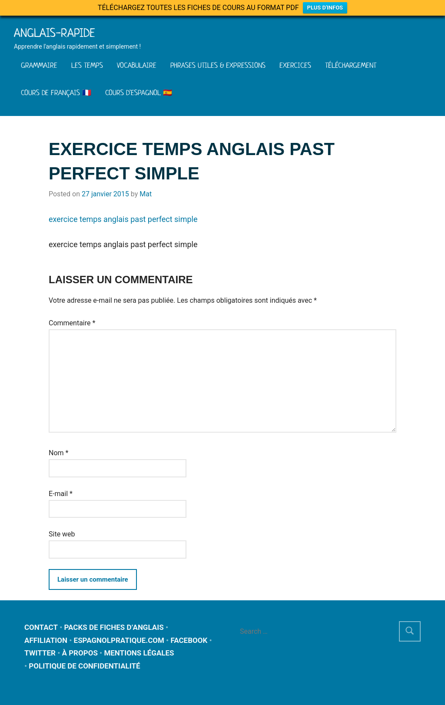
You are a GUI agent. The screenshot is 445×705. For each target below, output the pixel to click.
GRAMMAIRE (39, 65)
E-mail (61, 494)
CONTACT (41, 627)
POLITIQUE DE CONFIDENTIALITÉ (84, 666)
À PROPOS (79, 653)
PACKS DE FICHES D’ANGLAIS (114, 627)
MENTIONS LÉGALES (139, 653)
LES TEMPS (87, 65)
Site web (62, 534)
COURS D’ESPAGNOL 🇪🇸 (138, 92)
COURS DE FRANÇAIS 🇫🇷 (56, 92)
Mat (145, 194)
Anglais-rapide (54, 32)
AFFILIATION (45, 640)
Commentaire (72, 323)
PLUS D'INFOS (325, 7)
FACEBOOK (188, 640)
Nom (58, 453)
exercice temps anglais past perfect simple (123, 219)
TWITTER (40, 653)
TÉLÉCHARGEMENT (350, 65)
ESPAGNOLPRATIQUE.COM (119, 640)
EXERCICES (295, 65)
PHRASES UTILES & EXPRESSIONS (218, 65)
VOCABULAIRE (136, 65)
